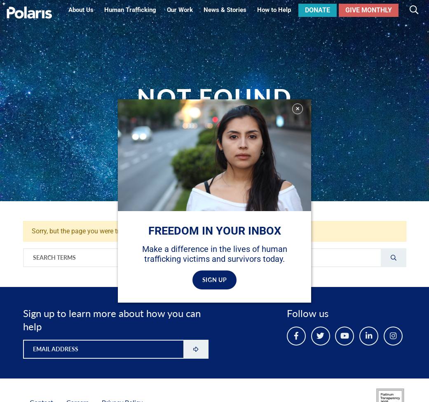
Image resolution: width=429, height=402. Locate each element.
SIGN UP (214, 279)
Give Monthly (368, 10)
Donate (317, 10)
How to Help (274, 10)
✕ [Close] (297, 109)
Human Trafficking (130, 10)
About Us (81, 10)
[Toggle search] (414, 10)
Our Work (180, 10)
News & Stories (225, 10)
